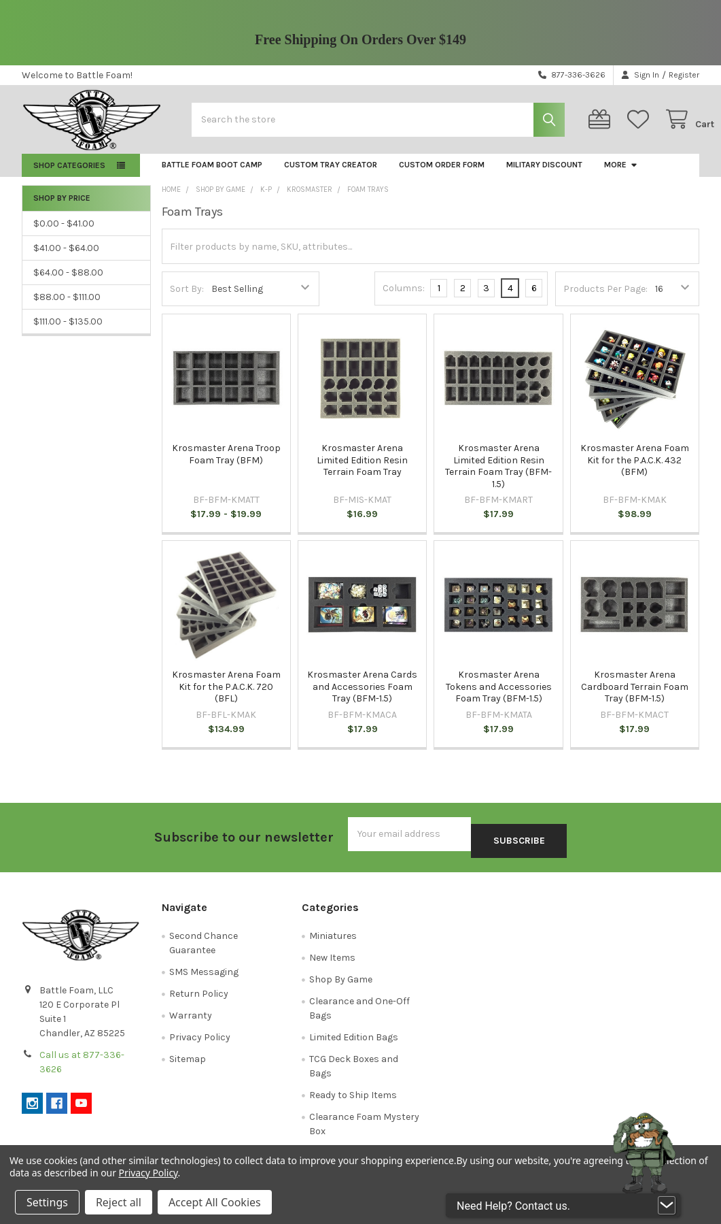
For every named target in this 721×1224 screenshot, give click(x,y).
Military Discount (544, 175)
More (621, 175)
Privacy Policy (199, 1041)
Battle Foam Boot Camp (212, 175)
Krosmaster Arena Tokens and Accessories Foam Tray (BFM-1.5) (499, 697)
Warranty (190, 1019)
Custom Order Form (442, 175)
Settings (47, 1202)
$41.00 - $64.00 (66, 259)
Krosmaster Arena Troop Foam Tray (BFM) (226, 465)
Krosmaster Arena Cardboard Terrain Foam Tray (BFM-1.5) (634, 697)
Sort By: (187, 299)
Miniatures (333, 940)
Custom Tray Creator (330, 175)
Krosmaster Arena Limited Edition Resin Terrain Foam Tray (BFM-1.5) (498, 477)
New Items (332, 961)
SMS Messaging (204, 976)
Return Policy (198, 998)
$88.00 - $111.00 (67, 308)
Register (684, 75)
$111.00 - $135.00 (68, 332)
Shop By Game (340, 983)
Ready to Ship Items (353, 1099)
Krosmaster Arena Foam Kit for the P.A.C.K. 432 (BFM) (634, 471)
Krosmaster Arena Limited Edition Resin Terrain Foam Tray (362, 471)
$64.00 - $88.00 (68, 283)
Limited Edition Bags (353, 1041)
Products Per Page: (605, 299)
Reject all (118, 1202)
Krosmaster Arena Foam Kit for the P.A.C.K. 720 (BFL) (226, 697)
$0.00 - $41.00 (63, 234)
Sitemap (187, 1063)
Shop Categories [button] (69, 176)
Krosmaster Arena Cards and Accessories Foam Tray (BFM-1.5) (362, 697)
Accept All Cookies (215, 1202)
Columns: (404, 299)
